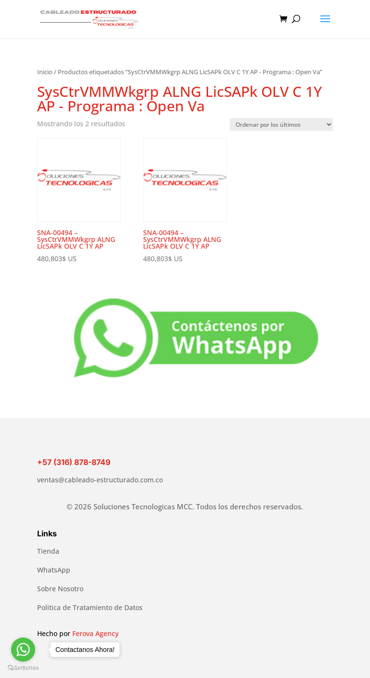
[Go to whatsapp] (23, 650)
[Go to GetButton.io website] (23, 668)
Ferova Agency (95, 633)
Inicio (45, 71)
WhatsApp (53, 569)
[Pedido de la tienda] (281, 124)
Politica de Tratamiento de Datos (90, 607)
